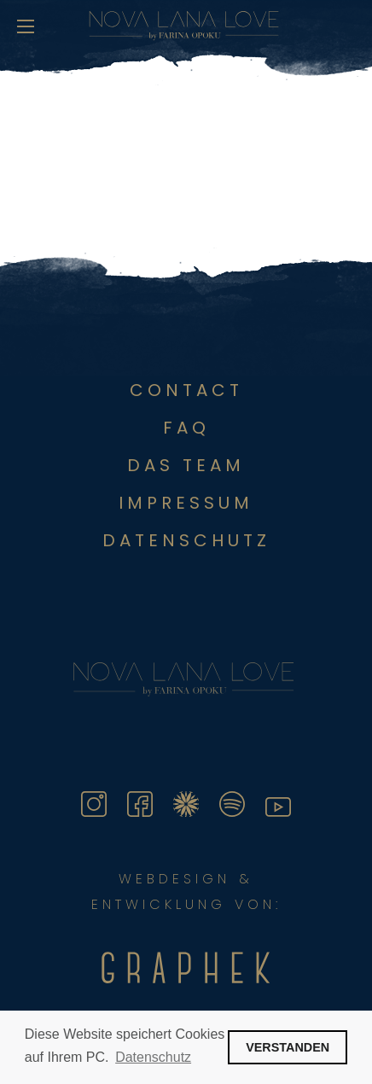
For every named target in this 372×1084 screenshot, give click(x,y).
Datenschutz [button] (153, 1057)
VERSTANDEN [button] (287, 1047)
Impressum (186, 503)
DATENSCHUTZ (186, 540)
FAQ (186, 428)
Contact (186, 390)
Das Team (186, 465)
